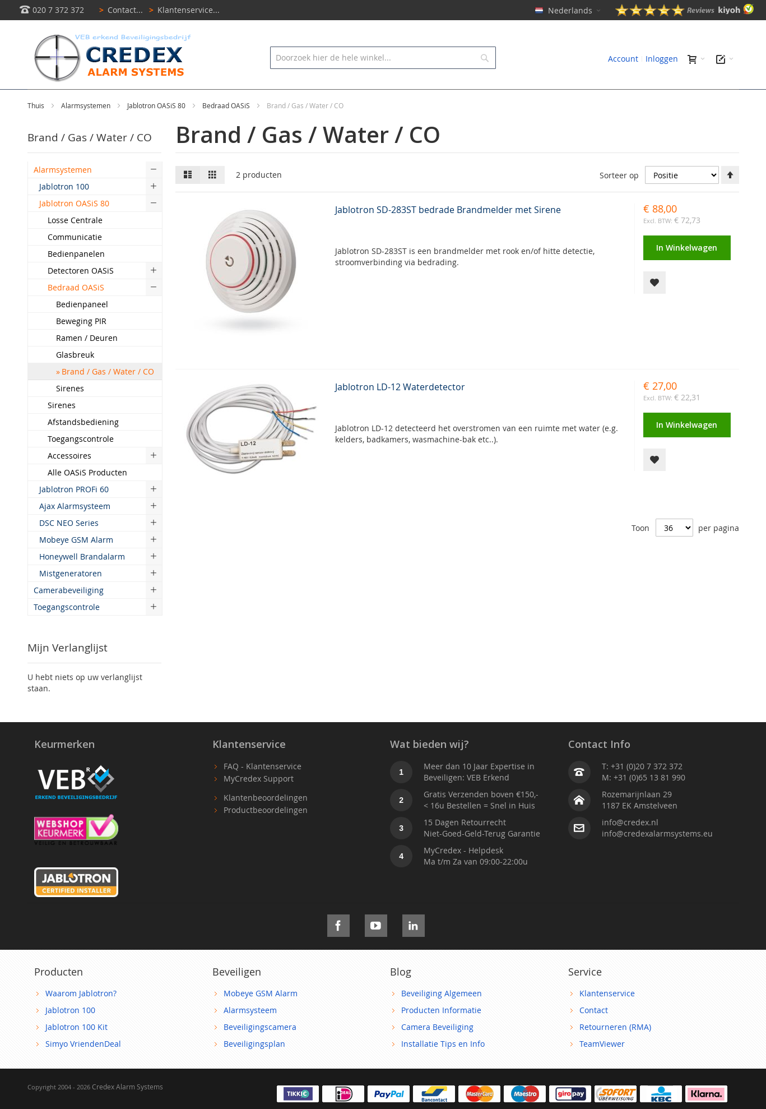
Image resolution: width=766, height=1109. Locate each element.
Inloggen (662, 58)
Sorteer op (619, 200)
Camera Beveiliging (437, 1052)
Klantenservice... (182, 9)
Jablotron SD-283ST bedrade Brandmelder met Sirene (448, 235)
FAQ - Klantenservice (262, 791)
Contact (593, 1035)
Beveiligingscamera (260, 1052)
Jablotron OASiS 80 (157, 130)
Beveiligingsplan (254, 1069)
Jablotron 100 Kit (76, 1052)
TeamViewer (602, 1069)
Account (623, 58)
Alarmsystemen (86, 130)
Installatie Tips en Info (443, 1069)
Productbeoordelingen (266, 835)
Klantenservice (607, 1018)
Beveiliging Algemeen (441, 1018)
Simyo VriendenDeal (83, 1069)
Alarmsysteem (250, 1035)
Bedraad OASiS (227, 130)
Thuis (36, 130)
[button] (654, 308)
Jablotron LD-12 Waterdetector (400, 412)
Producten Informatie (441, 1035)
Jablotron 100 (70, 1035)
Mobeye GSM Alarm (261, 1018)
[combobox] (383, 58)
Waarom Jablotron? (81, 1018)
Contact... (119, 9)
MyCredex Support (259, 803)
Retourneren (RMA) (615, 1052)
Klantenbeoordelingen (266, 822)
